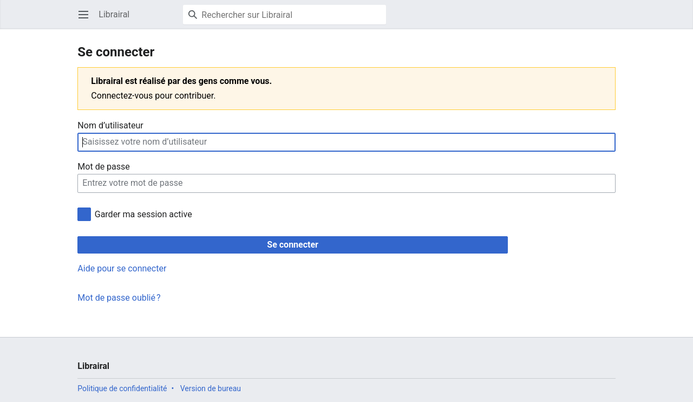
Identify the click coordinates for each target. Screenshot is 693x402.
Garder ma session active (143, 214)
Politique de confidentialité (122, 388)
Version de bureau (210, 388)
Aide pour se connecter (121, 268)
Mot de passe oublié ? (118, 298)
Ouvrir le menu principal (87, 20)
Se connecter (292, 244)
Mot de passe (103, 166)
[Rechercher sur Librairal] (284, 14)
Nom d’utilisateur (110, 125)
